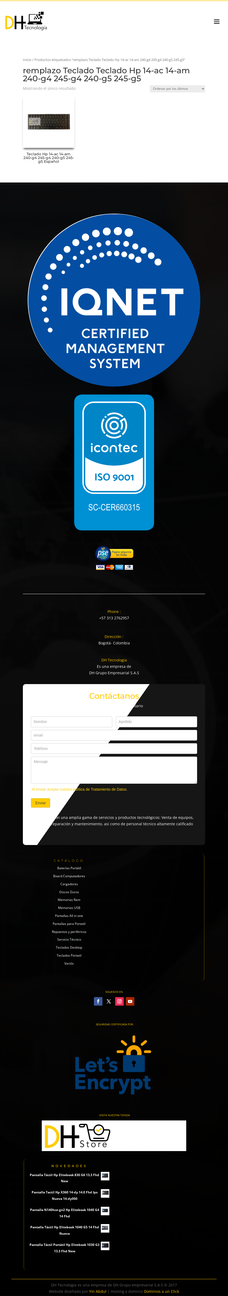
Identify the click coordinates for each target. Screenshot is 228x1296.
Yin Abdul (97, 1291)
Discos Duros (69, 892)
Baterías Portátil (69, 868)
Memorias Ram (69, 899)
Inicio (27, 59)
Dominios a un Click (161, 1291)
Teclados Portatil (69, 955)
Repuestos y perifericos (69, 931)
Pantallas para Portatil (69, 923)
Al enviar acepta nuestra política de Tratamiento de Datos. (79, 789)
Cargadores (69, 884)
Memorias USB (69, 907)
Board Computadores (69, 876)
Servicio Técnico (69, 939)
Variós (69, 963)
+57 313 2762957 (114, 617)
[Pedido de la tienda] (177, 88)
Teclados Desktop (69, 947)
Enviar (40, 803)
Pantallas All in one (69, 915)
